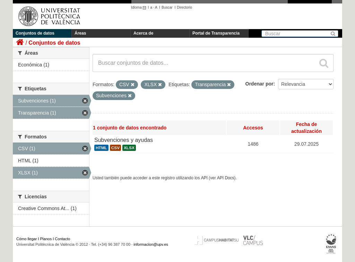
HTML (101, 147)
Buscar (167, 7)
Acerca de (143, 33)
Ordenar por (259, 84)
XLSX (129, 147)
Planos (46, 239)
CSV (115, 147)
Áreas (80, 33)
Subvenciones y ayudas (123, 140)
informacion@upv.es (150, 244)
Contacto (62, 239)
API (204, 177)
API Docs (225, 177)
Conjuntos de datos (35, 33)
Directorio (184, 7)
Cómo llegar (26, 239)
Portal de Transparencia (216, 33)
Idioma (139, 7)
